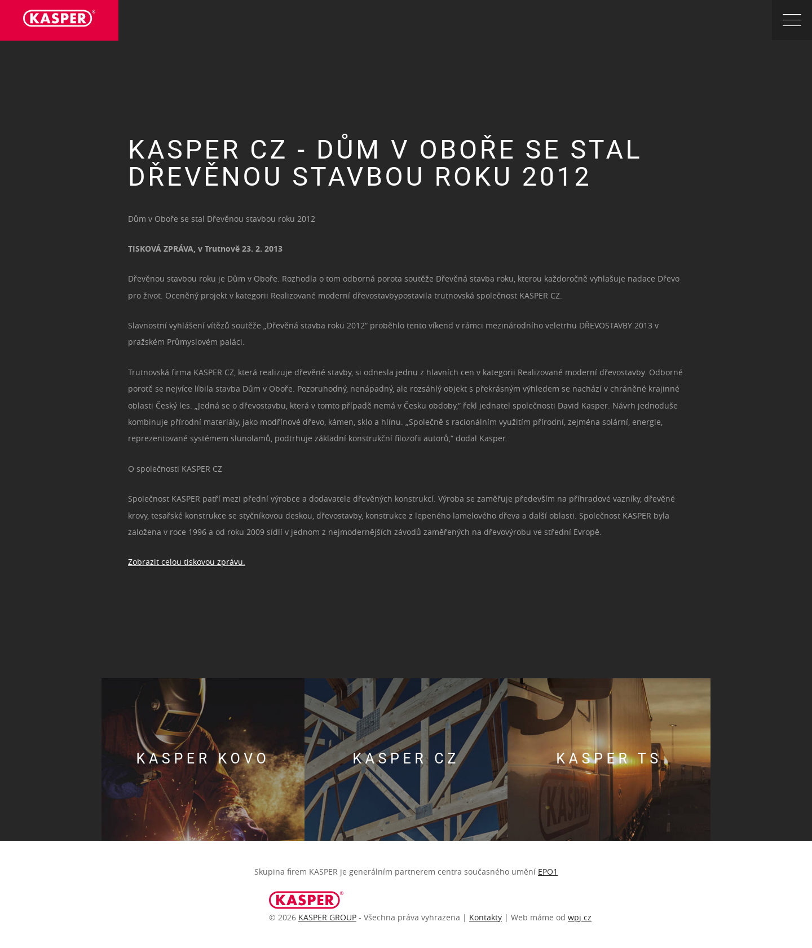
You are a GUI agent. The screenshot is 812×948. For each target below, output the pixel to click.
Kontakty (485, 917)
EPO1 (548, 871)
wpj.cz (580, 917)
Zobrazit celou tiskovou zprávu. (186, 561)
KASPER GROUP (327, 917)
